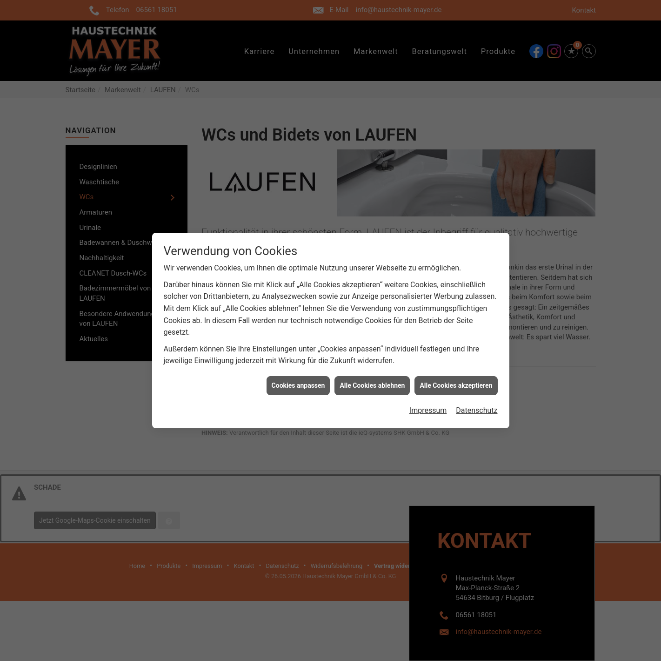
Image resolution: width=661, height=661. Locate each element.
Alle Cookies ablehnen (372, 379)
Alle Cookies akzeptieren (456, 379)
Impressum (428, 404)
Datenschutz (476, 404)
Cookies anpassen (298, 379)
